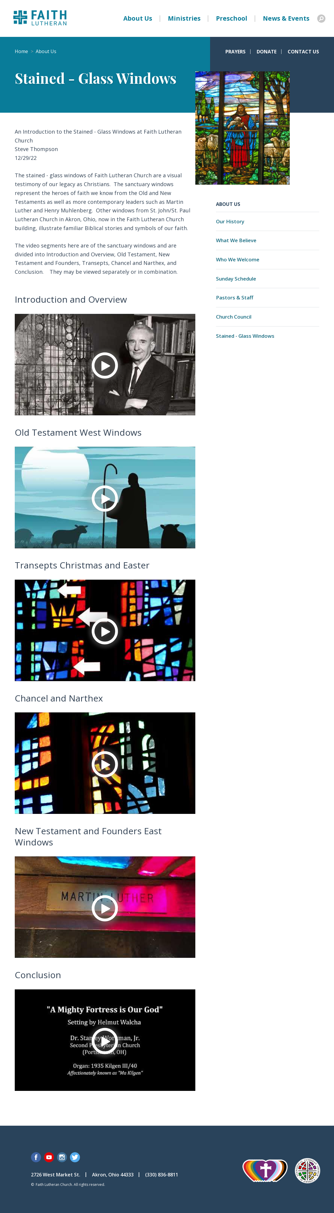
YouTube (49, 1157)
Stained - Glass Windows (245, 335)
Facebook (36, 1157)
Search (321, 18)
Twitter (75, 1157)
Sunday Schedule (236, 278)
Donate (266, 51)
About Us (137, 18)
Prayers (235, 51)
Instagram (62, 1157)
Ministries (184, 18)
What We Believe (236, 240)
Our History (230, 221)
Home (21, 51)
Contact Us (303, 51)
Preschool (231, 18)
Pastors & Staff (234, 297)
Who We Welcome (237, 259)
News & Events (286, 18)
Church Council (233, 316)
